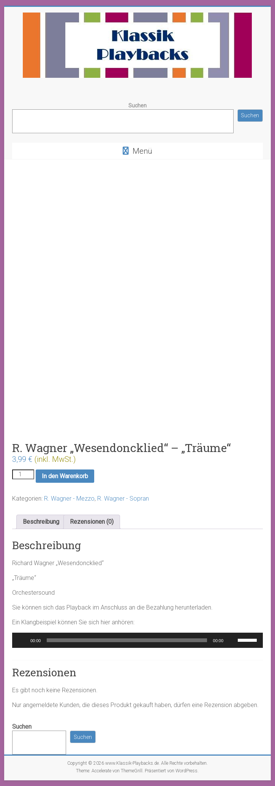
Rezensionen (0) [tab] (92, 521)
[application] (137, 640)
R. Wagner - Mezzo (69, 498)
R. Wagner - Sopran (123, 498)
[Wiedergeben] (22, 640)
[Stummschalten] (231, 640)
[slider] (127, 640)
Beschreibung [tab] (41, 521)
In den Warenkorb (65, 476)
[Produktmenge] (23, 474)
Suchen (137, 105)
